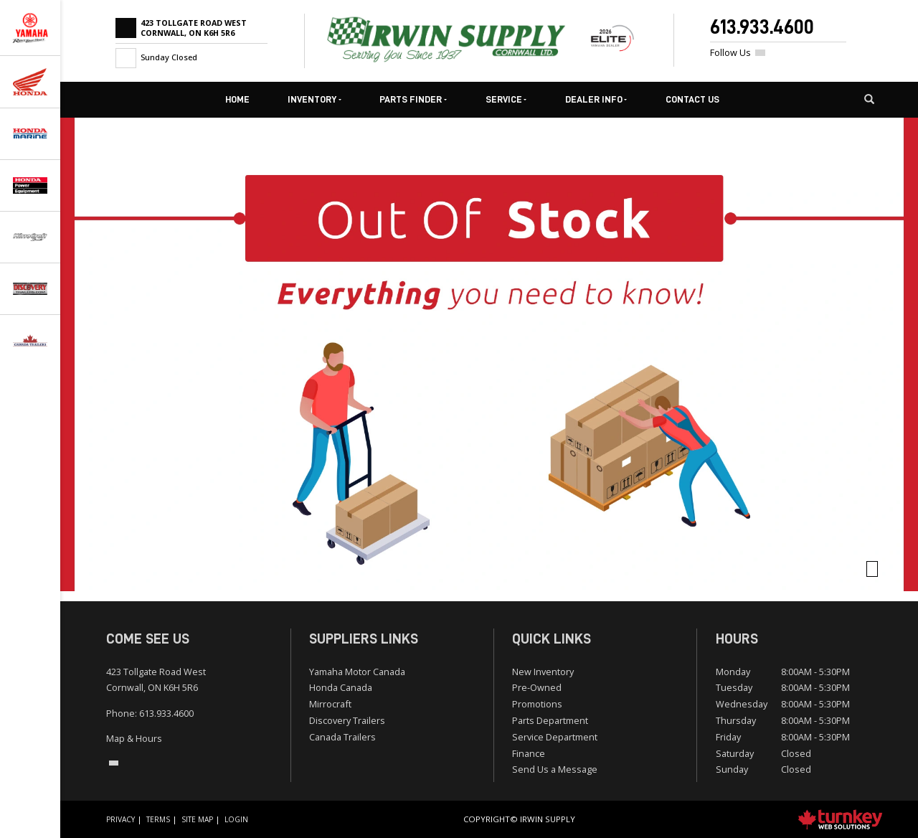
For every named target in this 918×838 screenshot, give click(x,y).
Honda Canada (340, 687)
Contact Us (692, 99)
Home (237, 99)
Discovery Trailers (347, 720)
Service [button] (506, 99)
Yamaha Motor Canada (357, 671)
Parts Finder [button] (413, 99)
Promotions (537, 703)
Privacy (120, 819)
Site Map (197, 819)
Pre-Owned (537, 687)
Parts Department (550, 720)
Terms (158, 819)
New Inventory (543, 671)
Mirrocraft (330, 703)
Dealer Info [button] (596, 99)
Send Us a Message (554, 769)
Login (236, 819)
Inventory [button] (314, 99)
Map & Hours (134, 738)
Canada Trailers (342, 736)
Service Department (554, 736)
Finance (528, 753)
